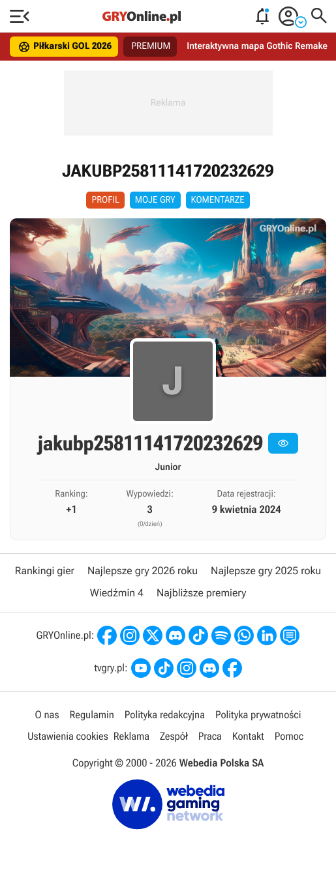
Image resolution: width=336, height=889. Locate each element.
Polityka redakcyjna (165, 714)
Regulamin (91, 714)
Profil (105, 200)
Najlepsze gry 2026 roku (142, 570)
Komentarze (218, 200)
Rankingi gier (44, 570)
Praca (210, 736)
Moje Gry (155, 200)
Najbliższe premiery (201, 593)
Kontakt (248, 736)
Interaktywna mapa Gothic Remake (257, 46)
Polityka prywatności (258, 714)
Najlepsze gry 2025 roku (266, 570)
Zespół (174, 736)
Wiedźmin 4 (117, 593)
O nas (47, 714)
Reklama (131, 736)
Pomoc (289, 736)
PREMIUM (150, 46)
